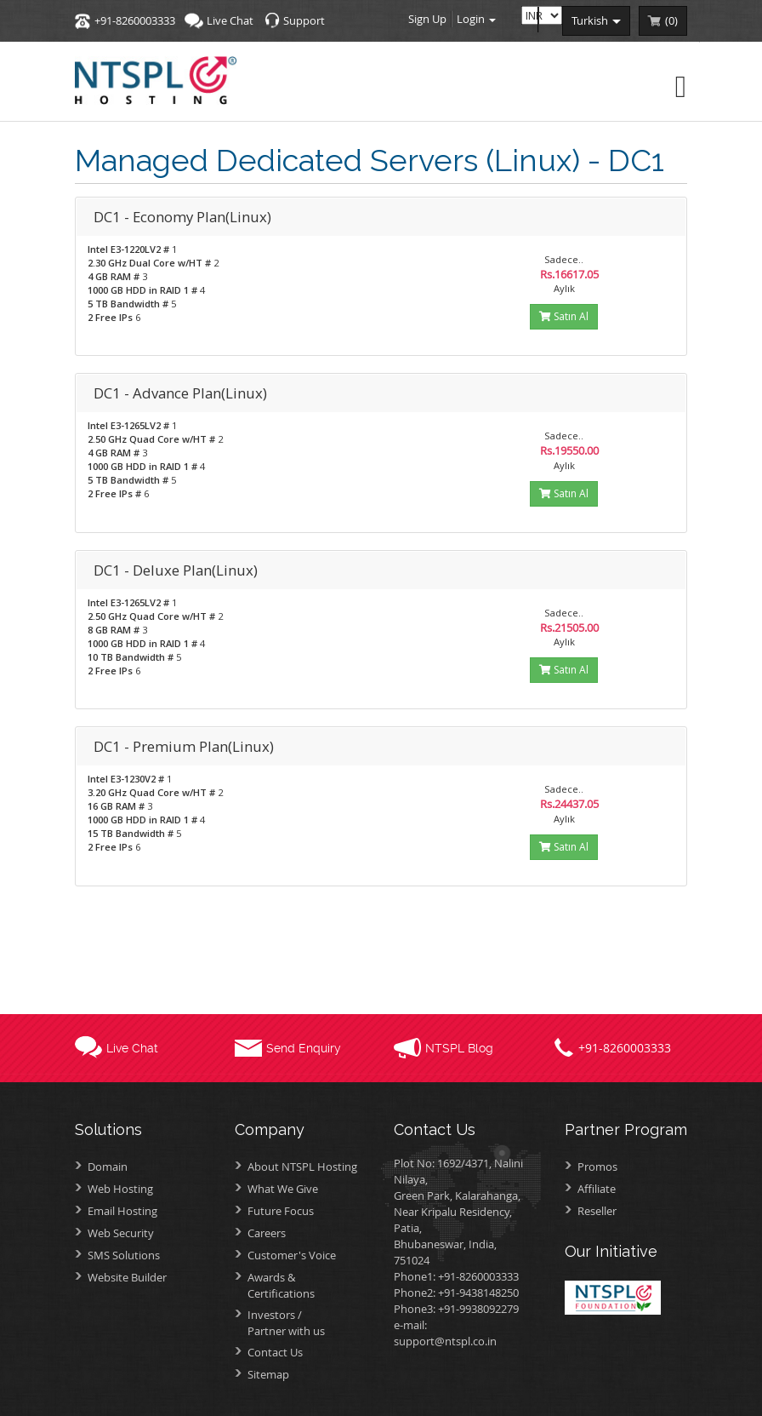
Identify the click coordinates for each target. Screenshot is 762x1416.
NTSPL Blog (459, 1048)
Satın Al (564, 316)
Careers (266, 1233)
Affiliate (596, 1188)
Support (304, 20)
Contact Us (275, 1352)
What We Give (282, 1188)
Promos (597, 1166)
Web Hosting (120, 1188)
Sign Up (427, 18)
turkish (596, 20)
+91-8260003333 (134, 20)
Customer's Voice (291, 1255)
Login (476, 18)
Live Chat (230, 20)
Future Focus (280, 1210)
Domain (108, 1166)
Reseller (597, 1210)
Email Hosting (122, 1210)
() (671, 20)
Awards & (308, 1285)
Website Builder (127, 1277)
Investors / (308, 1323)
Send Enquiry (303, 1048)
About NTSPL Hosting (302, 1166)
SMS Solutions (124, 1255)
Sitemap (268, 1374)
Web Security (121, 1233)
